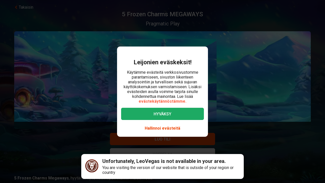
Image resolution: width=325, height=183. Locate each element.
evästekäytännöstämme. (162, 101)
